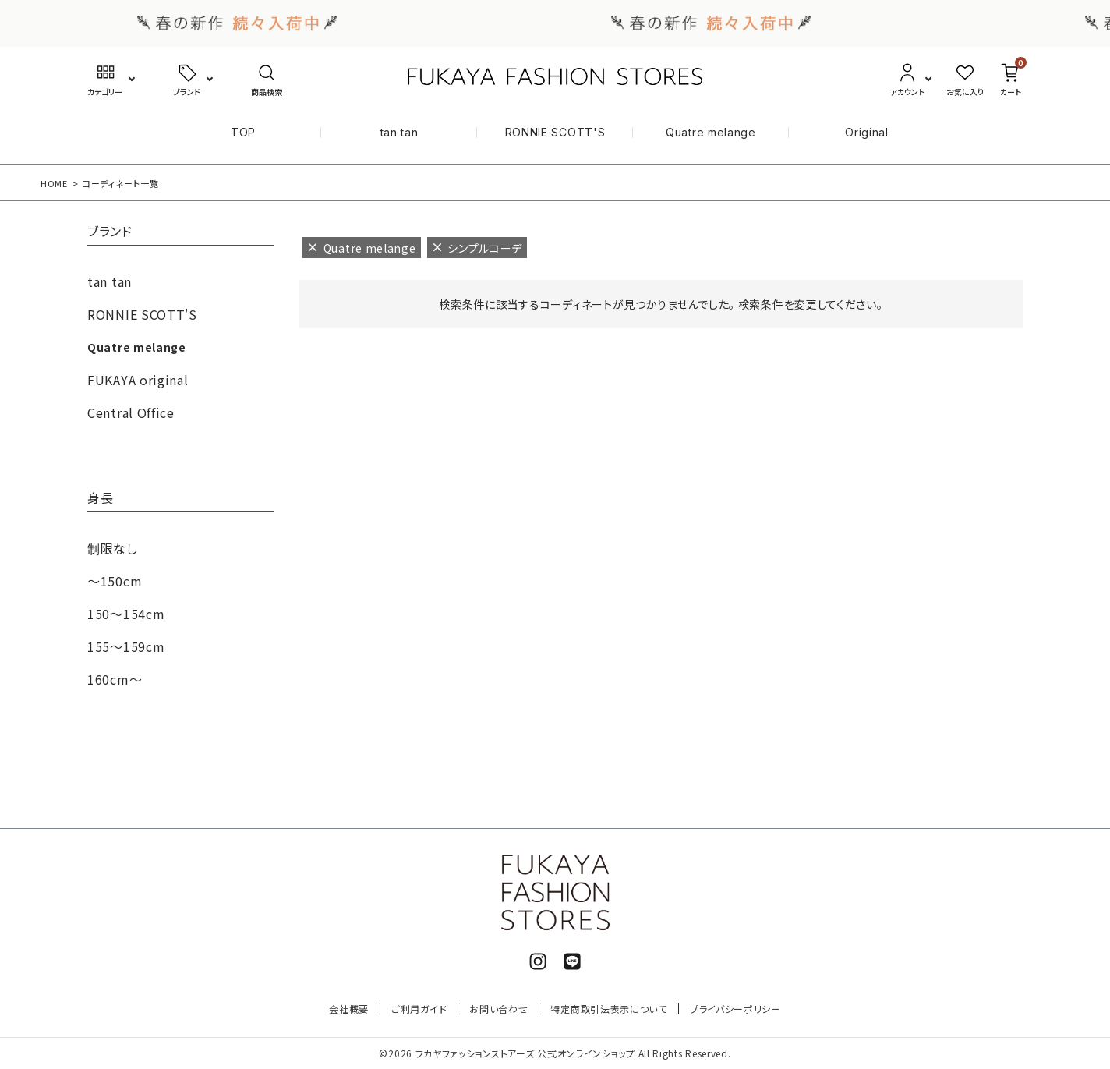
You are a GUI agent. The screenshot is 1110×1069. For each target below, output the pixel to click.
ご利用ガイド (419, 1008)
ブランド (110, 232)
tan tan (399, 132)
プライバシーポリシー (735, 1008)
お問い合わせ (498, 1008)
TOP (243, 132)
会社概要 (349, 1008)
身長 (100, 499)
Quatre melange (711, 132)
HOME (54, 183)
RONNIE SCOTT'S (555, 132)
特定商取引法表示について (608, 1008)
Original (867, 132)
